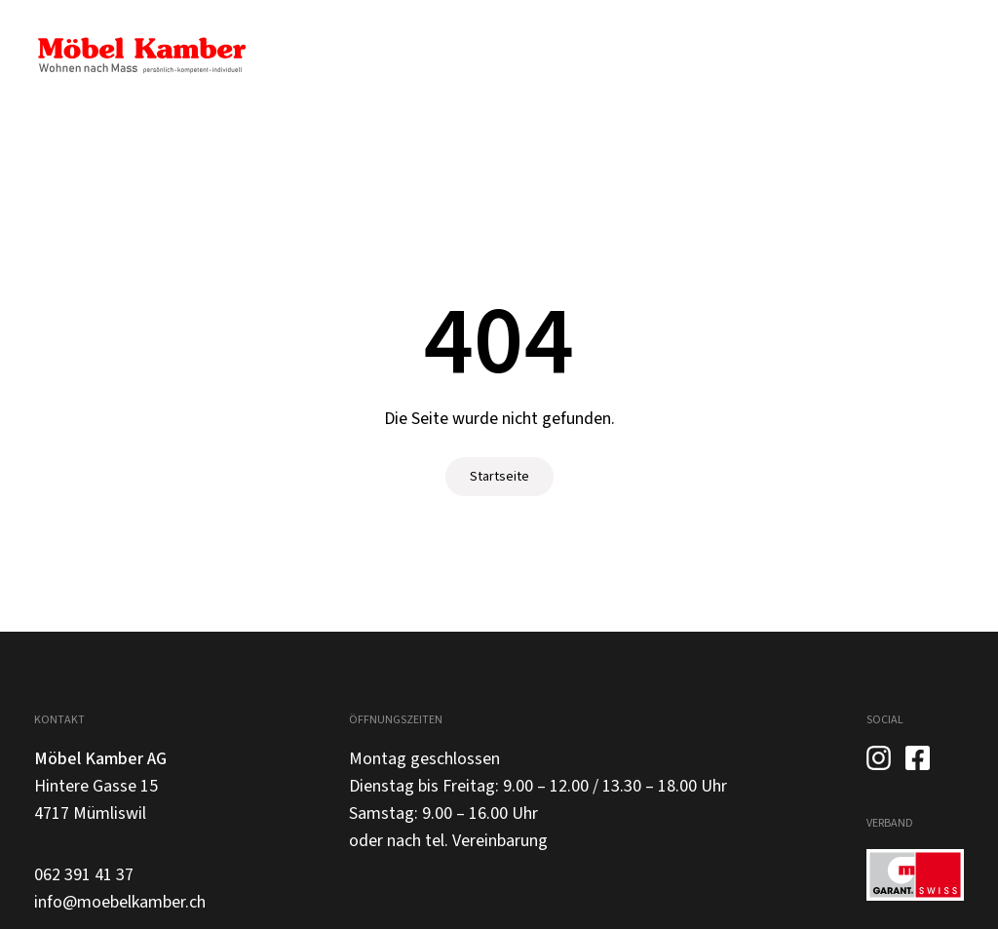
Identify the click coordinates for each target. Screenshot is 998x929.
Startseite (499, 476)
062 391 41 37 (84, 875)
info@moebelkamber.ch (120, 902)
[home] (141, 55)
